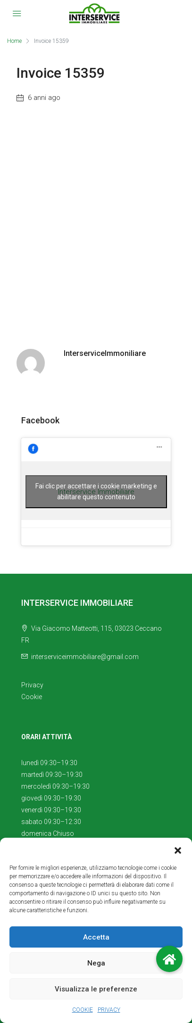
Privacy (32, 685)
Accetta (96, 937)
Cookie (31, 697)
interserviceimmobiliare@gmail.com (85, 656)
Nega (96, 963)
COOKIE (82, 1009)
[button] (178, 849)
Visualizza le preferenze (96, 989)
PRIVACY (109, 1009)
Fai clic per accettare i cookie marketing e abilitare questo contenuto (96, 491)
